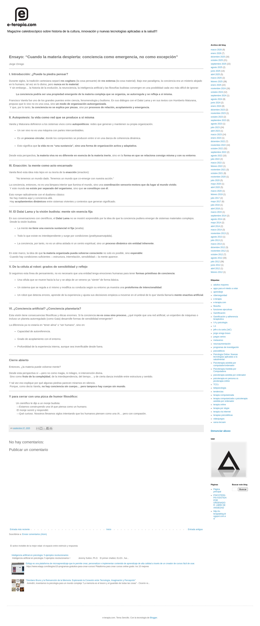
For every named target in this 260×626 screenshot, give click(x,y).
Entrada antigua (195, 529)
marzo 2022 (216, 163)
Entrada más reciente (20, 529)
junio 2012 (215, 265)
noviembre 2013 (218, 233)
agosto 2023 (216, 124)
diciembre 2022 (218, 141)
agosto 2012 (216, 258)
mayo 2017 (216, 201)
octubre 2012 (217, 254)
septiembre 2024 (218, 95)
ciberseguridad (220, 295)
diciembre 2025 (218, 57)
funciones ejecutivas (222, 309)
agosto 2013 (216, 237)
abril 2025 (215, 74)
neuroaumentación (222, 344)
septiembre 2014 (218, 215)
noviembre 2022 (218, 145)
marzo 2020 (216, 191)
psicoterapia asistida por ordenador (229, 375)
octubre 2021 (217, 173)
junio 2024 (215, 102)
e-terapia (217, 299)
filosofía (216, 306)
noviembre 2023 (218, 113)
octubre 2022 (217, 148)
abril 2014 (215, 226)
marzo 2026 (216, 49)
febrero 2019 (217, 194)
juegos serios (219, 337)
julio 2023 (215, 127)
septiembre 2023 (218, 120)
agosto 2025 (216, 67)
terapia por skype (221, 408)
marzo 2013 (216, 244)
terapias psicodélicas (223, 415)
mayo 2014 (216, 222)
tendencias (218, 391)
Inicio (108, 529)
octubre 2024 (217, 92)
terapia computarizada (223, 395)
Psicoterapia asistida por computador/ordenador (224, 364)
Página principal (217, 490)
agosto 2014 (216, 219)
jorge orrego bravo (221, 333)
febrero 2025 (217, 81)
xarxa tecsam (219, 422)
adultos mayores (221, 285)
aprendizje (218, 292)
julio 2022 (215, 159)
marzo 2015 (216, 212)
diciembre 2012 (218, 247)
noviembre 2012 (218, 251)
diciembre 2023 (218, 110)
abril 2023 (215, 131)
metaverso (218, 340)
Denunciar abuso (221, 431)
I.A (214, 326)
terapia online (219, 404)
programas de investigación (226, 347)
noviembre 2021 (218, 169)
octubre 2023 (217, 117)
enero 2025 (216, 85)
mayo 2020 (216, 184)
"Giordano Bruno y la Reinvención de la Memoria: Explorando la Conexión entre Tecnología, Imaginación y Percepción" (81, 580)
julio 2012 (215, 261)
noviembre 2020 (218, 177)
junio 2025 (215, 71)
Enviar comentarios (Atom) (34, 534)
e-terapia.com (219, 302)
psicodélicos (219, 351)
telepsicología (219, 388)
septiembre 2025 (218, 64)
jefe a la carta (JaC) (222, 329)
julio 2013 (215, 240)
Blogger (153, 617)
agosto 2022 (216, 155)
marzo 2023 (216, 134)
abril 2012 (215, 268)
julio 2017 (215, 198)
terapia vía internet (222, 411)
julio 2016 (215, 205)
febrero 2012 (217, 272)
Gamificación (219, 313)
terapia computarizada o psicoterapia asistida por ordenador (230, 399)
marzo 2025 (216, 78)
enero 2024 (216, 106)
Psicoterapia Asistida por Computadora (224, 370)
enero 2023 (216, 138)
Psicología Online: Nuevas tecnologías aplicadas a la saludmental (225, 357)
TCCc (216, 384)
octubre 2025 (217, 60)
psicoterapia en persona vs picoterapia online (225, 379)
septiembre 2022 (218, 152)
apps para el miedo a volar (225, 288)
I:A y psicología (220, 322)
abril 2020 (215, 187)
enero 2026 (216, 53)
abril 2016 (215, 208)
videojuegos (218, 419)
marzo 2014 (216, 230)
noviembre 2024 (218, 88)
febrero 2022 (217, 166)
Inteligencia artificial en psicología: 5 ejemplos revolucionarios (40, 555)
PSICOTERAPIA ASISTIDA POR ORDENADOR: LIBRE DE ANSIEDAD (219, 501)
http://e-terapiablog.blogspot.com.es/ (219, 515)
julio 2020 (215, 180)
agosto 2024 (216, 99)
